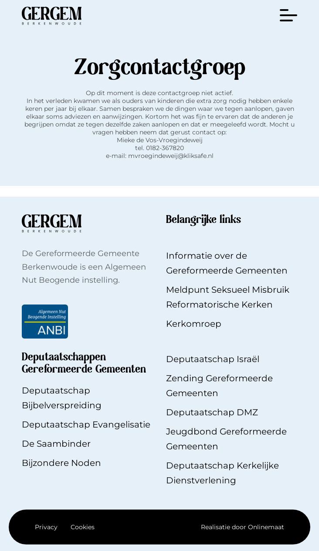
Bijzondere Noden (61, 463)
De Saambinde (54, 443)
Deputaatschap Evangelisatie (86, 424)
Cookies (83, 527)
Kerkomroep (193, 323)
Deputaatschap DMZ (212, 412)
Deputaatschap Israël (212, 359)
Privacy (46, 527)
